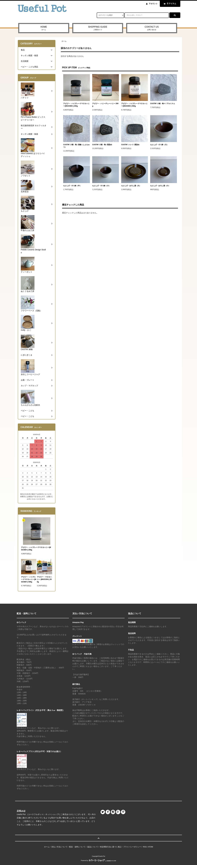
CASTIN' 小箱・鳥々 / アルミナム (162, 104)
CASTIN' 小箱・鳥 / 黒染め (102, 145)
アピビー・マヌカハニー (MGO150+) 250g (44, 579)
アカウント (153, 4)
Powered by (98, 860)
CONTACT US (151, 28)
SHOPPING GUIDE (98, 28)
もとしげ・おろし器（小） (160, 186)
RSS (145, 847)
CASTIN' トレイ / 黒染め (130, 145)
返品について (92, 847)
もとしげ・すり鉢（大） (159, 145)
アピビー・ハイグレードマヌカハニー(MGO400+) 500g (134, 105)
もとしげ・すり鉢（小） (101, 186)
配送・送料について (77, 847)
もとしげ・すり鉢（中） (72, 186)
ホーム (64, 41)
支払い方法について (59, 847)
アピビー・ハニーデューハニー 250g (105, 105)
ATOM (150, 847)
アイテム (169, 3)
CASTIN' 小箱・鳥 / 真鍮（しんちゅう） (76, 146)
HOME (44, 28)
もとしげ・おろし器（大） (131, 186)
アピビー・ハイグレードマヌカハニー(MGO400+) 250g (76, 105)
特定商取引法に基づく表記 (110, 847)
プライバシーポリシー (132, 847)
